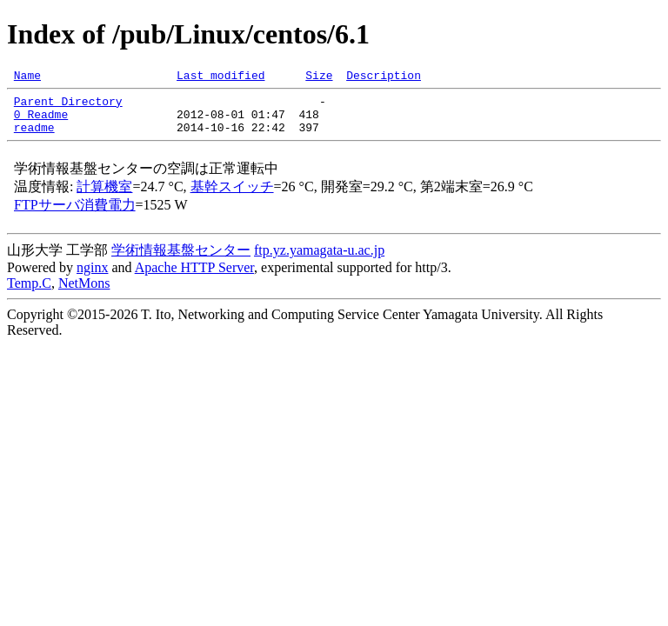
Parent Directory (68, 106)
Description (383, 77)
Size (318, 77)
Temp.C (29, 293)
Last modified (220, 77)
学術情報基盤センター (180, 260)
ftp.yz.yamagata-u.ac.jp (319, 260)
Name (27, 77)
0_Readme (41, 122)
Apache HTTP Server (194, 277)
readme (34, 137)
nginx (92, 277)
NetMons (84, 293)
